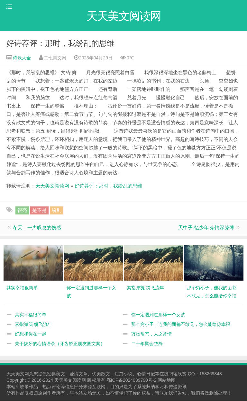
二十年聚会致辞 (147, 343)
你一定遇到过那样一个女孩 (158, 315)
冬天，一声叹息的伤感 (37, 228)
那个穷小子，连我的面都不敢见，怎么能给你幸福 (180, 324)
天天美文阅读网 (52, 186)
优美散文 (101, 374)
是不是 (39, 210)
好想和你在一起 (30, 334)
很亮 (22, 210)
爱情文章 (78, 374)
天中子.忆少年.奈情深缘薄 (206, 228)
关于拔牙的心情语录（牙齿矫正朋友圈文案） (60, 343)
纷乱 (56, 210)
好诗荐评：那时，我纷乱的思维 (60, 43)
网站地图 (167, 380)
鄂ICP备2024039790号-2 (131, 380)
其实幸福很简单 (30, 315)
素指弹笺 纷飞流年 (33, 324)
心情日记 (146, 374)
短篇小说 (123, 374)
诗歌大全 (21, 58)
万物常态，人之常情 (151, 334)
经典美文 (56, 374)
